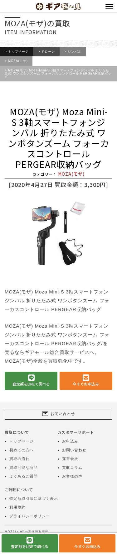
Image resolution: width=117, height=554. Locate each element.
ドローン (48, 51)
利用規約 (17, 507)
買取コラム (72, 467)
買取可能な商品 (23, 467)
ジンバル (74, 51)
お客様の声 (72, 476)
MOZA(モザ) (18, 61)
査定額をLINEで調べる (31, 383)
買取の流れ (19, 459)
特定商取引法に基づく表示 (33, 498)
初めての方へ (21, 450)
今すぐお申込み (86, 383)
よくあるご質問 (23, 476)
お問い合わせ (63, 414)
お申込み (70, 441)
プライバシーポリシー (29, 516)
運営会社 (70, 459)
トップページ (18, 51)
